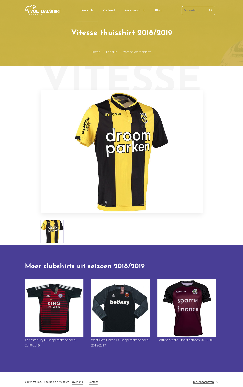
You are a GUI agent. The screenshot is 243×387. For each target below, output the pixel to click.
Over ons (77, 382)
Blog (158, 10)
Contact (93, 382)
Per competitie (134, 10)
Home (96, 52)
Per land (109, 10)
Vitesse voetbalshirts (137, 52)
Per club (87, 10)
